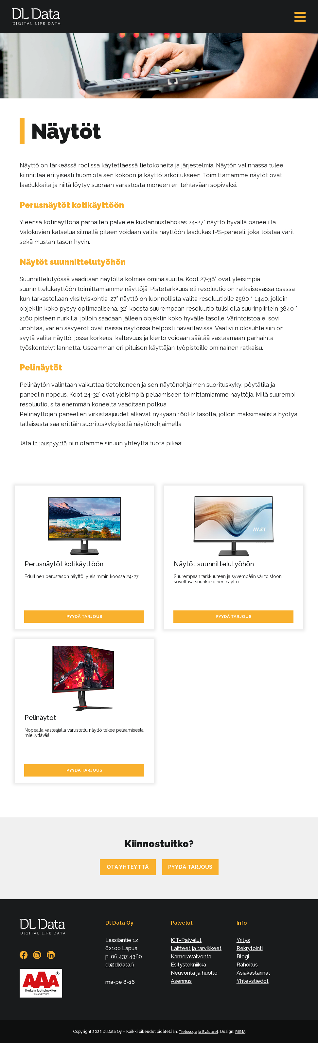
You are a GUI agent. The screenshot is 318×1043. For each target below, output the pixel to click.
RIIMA (241, 1031)
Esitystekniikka (188, 965)
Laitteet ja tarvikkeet (196, 948)
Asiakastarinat (253, 973)
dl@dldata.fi (119, 965)
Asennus (181, 981)
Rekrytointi (250, 948)
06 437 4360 (126, 956)
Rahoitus (247, 965)
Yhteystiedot (253, 981)
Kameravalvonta (191, 956)
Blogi (243, 956)
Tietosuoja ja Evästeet (198, 1031)
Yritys (243, 940)
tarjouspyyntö (52, 443)
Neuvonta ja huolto (194, 973)
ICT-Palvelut (186, 940)
